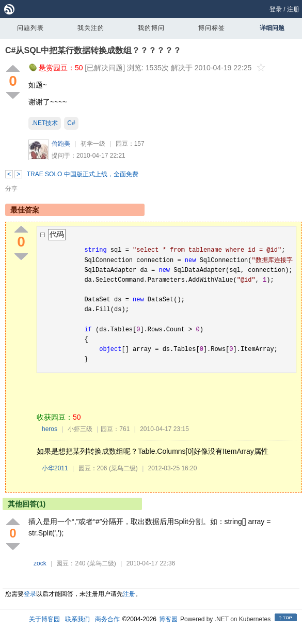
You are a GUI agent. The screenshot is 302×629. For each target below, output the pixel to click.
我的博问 (151, 28)
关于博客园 (44, 619)
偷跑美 (61, 143)
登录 (275, 9)
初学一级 (93, 143)
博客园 (168, 619)
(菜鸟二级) (123, 468)
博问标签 (211, 28)
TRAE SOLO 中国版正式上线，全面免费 (82, 174)
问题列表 (30, 28)
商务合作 (107, 619)
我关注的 (90, 28)
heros (49, 429)
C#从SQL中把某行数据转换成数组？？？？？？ (93, 50)
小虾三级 (80, 429)
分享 (11, 188)
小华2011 (55, 468)
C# (71, 123)
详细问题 (272, 28)
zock (40, 563)
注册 (293, 9)
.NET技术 (44, 123)
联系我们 (77, 619)
